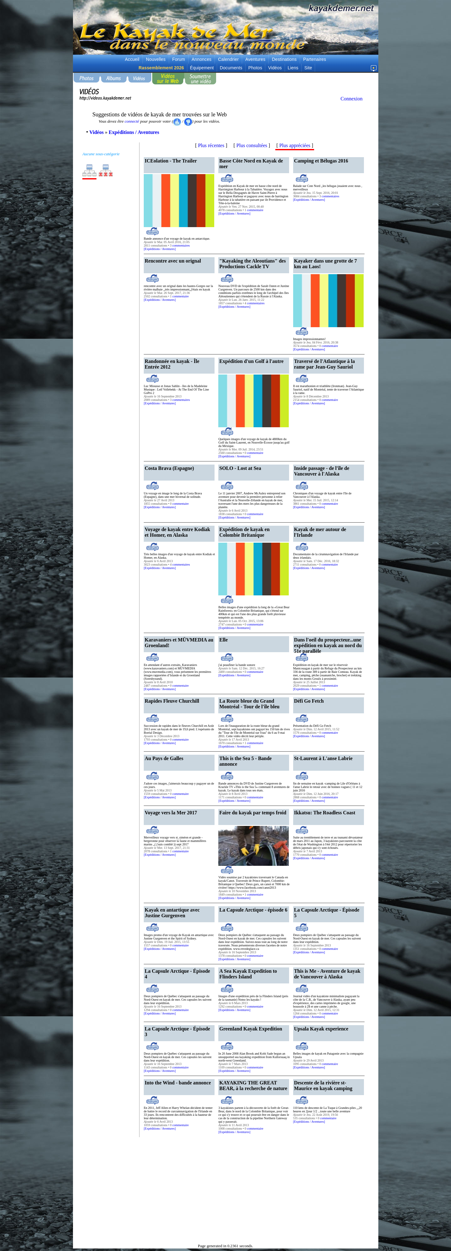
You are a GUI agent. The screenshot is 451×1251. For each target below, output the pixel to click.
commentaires (181, 245)
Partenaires (314, 59)
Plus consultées (251, 145)
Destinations (284, 59)
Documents (231, 67)
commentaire (255, 210)
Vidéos (275, 67)
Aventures (255, 59)
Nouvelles (156, 59)
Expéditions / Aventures (159, 249)
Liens (293, 67)
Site (308, 67)
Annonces (201, 59)
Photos (255, 67)
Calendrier (228, 59)
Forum (178, 59)
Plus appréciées (294, 145)
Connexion (351, 98)
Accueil (132, 59)
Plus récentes (211, 145)
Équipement (202, 67)
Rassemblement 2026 (161, 67)
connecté (132, 121)
